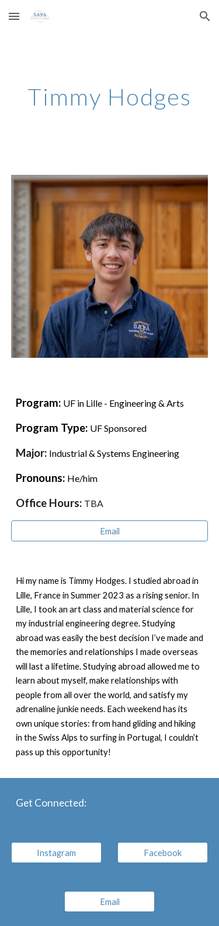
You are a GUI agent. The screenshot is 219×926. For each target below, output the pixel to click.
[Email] (110, 530)
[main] (109, 96)
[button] (14, 16)
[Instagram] (56, 852)
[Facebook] (162, 852)
